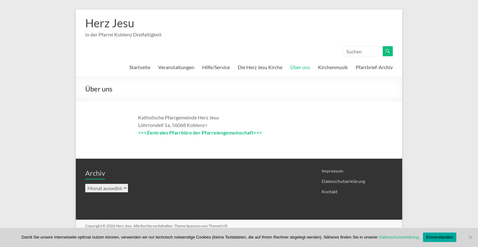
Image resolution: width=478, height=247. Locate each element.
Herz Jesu (109, 23)
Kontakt (329, 191)
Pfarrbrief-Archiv (374, 67)
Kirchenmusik (333, 67)
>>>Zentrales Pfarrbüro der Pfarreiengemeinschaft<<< (200, 132)
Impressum (332, 170)
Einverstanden (439, 237)
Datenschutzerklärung (343, 181)
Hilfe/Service (216, 67)
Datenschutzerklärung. (399, 237)
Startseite (139, 67)
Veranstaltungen (176, 67)
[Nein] (470, 237)
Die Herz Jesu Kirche (260, 67)
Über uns (300, 67)
